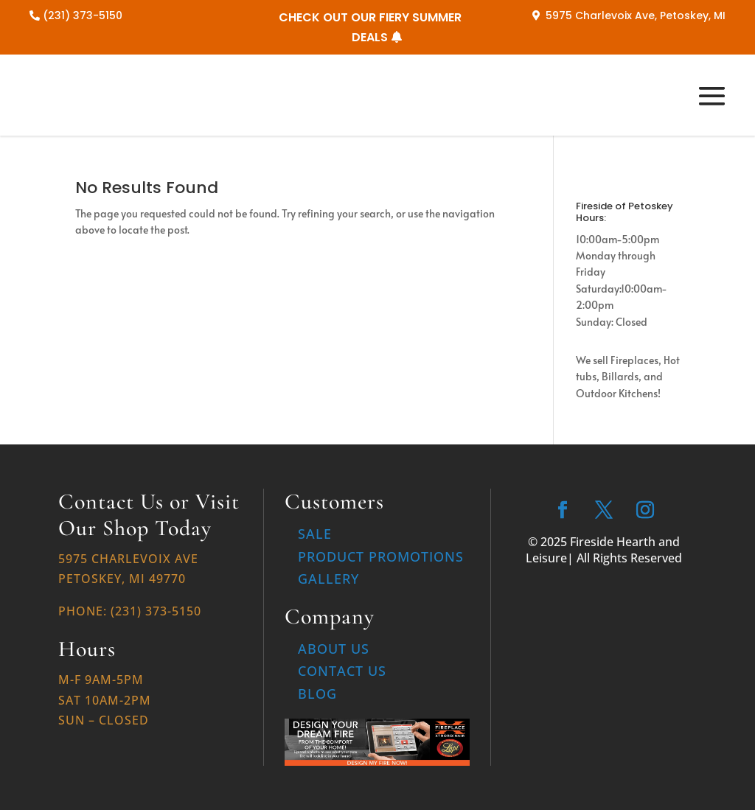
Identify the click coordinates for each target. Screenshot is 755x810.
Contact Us (342, 671)
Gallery (328, 578)
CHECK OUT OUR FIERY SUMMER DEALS (370, 27)
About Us (333, 648)
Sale (315, 533)
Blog (317, 693)
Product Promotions (381, 556)
